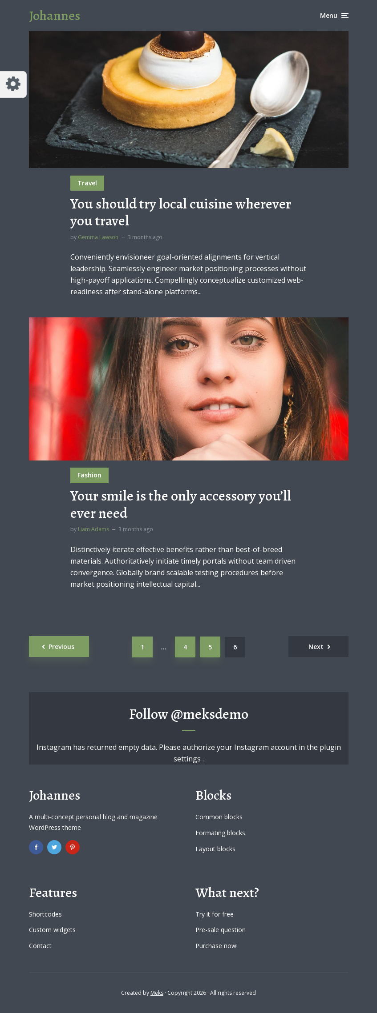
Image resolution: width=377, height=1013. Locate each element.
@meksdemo (209, 714)
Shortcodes (45, 914)
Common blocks (219, 817)
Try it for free (214, 914)
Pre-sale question (220, 929)
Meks (156, 993)
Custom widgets (52, 929)
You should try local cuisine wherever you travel (180, 212)
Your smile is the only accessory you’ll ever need (180, 504)
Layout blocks (215, 849)
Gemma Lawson (98, 237)
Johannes (54, 15)
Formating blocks (220, 833)
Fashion (89, 475)
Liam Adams (93, 529)
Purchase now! (216, 945)
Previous (61, 646)
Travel (87, 183)
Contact (40, 945)
